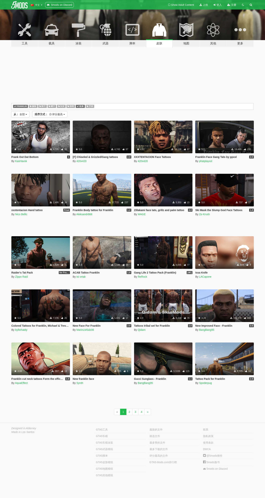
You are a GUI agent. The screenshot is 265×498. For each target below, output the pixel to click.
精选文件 (155, 436)
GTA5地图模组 (104, 468)
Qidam (141, 329)
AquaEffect (21, 382)
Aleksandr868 (84, 214)
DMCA (207, 449)
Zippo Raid (21, 276)
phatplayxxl (205, 161)
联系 (205, 429)
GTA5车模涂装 (104, 442)
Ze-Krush (204, 214)
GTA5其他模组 (104, 475)
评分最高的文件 (159, 455)
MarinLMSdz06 (85, 329)
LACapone (205, 276)
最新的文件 (156, 429)
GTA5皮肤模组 (104, 462)
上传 (204, 4)
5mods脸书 (211, 462)
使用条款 (208, 442)
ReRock (142, 276)
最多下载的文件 (159, 449)
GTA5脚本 (102, 455)
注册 (231, 4)
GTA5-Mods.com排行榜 (163, 462)
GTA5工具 (102, 429)
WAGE (142, 214)
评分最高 (50, 114)
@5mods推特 (212, 455)
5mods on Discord (215, 468)
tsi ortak (81, 276)
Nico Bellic (21, 214)
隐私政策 (208, 436)
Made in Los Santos (23, 432)
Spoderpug (205, 382)
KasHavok (21, 161)
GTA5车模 (102, 436)
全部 (20, 114)
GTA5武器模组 (104, 449)
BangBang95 (206, 329)
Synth (79, 382)
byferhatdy (21, 329)
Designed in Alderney (23, 428)
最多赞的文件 (157, 442)
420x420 (81, 161)
